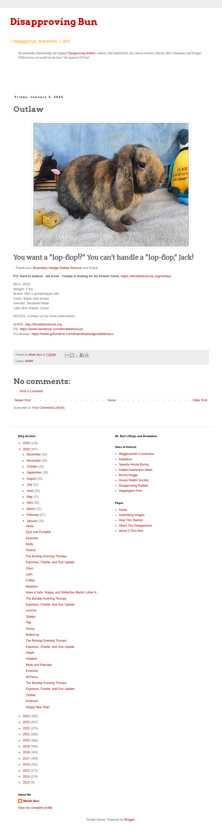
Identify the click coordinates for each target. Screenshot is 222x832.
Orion (29, 568)
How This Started (131, 520)
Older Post (200, 400)
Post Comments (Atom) (48, 408)
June (30, 491)
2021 (27, 734)
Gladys (30, 616)
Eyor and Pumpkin (38, 532)
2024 (27, 716)
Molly (29, 544)
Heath (30, 653)
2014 (27, 776)
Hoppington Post (130, 491)
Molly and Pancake (39, 665)
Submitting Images (132, 515)
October (32, 466)
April (30, 502)
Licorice (31, 610)
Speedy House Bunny (134, 464)
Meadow (31, 586)
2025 (27, 449)
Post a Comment (31, 391)
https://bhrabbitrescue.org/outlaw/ (146, 276)
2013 (27, 782)
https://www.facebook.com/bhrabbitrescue (51, 329)
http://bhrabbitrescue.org (43, 324)
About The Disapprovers (135, 525)
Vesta (30, 526)
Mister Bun (31, 801)
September (35, 472)
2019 (27, 746)
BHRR (29, 361)
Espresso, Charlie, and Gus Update (50, 562)
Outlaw (30, 695)
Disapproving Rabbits (82, 53)
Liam (29, 574)
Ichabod (31, 658)
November (34, 460)
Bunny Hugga (128, 475)
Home (112, 400)
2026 (27, 443)
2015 (27, 770)
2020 (27, 740)
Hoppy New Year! (38, 707)
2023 (27, 722)
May (30, 497)
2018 (27, 752)
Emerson (32, 538)
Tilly (28, 622)
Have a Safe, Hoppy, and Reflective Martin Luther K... (62, 592)
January (32, 521)
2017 (27, 758)
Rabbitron (125, 459)
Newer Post (23, 400)
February (33, 515)
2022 (27, 728)
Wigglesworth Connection (136, 454)
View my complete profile (35, 808)
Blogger (129, 819)
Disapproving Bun (53, 21)
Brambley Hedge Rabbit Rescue (57, 268)
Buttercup (32, 635)
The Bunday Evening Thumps (46, 556)
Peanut (31, 550)
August (32, 478)
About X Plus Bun (131, 531)
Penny (30, 629)
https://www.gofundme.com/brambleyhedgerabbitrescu (72, 334)
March (31, 509)
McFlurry (32, 677)
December (34, 454)
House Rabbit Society (134, 480)
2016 (27, 764)
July (30, 484)
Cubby (30, 580)
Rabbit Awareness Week (136, 470)
